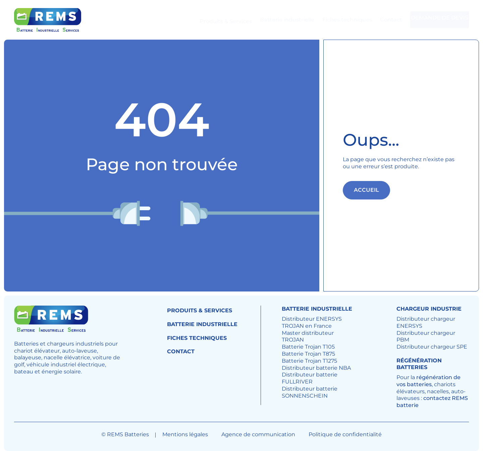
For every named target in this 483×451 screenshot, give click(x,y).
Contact (379, 19)
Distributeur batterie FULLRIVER (309, 378)
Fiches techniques (335, 19)
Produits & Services (213, 19)
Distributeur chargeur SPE (431, 347)
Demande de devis (436, 20)
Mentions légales (185, 434)
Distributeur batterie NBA (316, 368)
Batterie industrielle (275, 19)
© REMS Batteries (125, 434)
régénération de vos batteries (428, 381)
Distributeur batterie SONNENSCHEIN (309, 392)
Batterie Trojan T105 (308, 347)
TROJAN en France (307, 326)
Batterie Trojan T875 (308, 354)
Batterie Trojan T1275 (309, 361)
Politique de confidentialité (345, 434)
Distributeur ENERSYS (312, 319)
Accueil (366, 190)
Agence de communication (258, 434)
